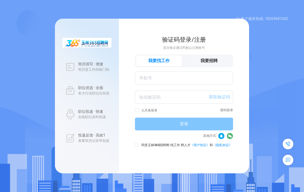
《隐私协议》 (222, 145)
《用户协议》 (200, 145)
